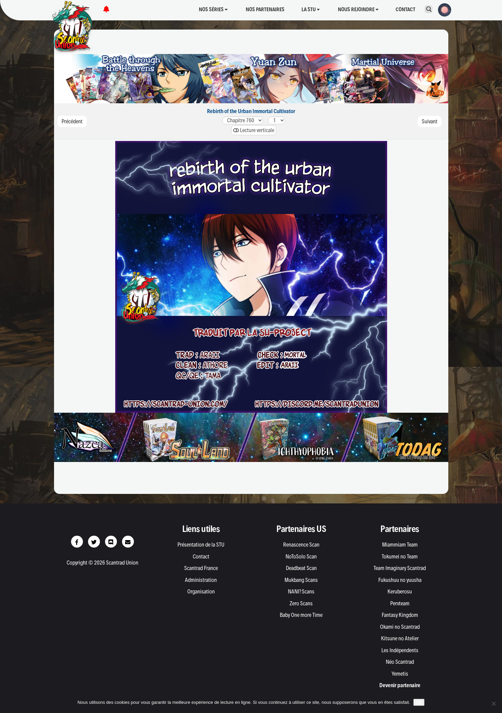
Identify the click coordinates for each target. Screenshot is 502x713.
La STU (310, 9)
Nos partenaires (265, 9)
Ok (419, 702)
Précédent (72, 121)
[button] (442, 9)
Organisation (201, 591)
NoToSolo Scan (301, 556)
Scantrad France (201, 568)
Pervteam (400, 603)
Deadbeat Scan (301, 568)
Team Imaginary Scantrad (400, 568)
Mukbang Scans (301, 580)
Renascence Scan (301, 544)
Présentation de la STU (200, 544)
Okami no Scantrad (400, 627)
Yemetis (400, 674)
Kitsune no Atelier (400, 638)
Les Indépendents (399, 650)
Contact (405, 9)
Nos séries (213, 9)
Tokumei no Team (400, 556)
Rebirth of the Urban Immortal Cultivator (251, 111)
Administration (201, 580)
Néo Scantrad (400, 662)
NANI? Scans (301, 591)
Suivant (429, 121)
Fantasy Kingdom (400, 615)
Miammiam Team (400, 544)
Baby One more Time (301, 615)
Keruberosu (399, 591)
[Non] (493, 703)
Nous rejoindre (358, 9)
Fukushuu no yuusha (399, 580)
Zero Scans (301, 603)
